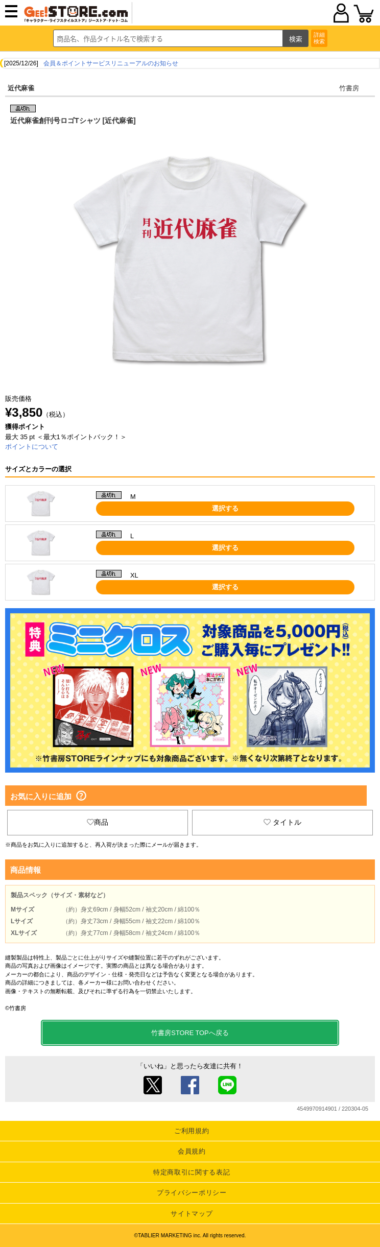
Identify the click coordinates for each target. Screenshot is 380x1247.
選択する (225, 508)
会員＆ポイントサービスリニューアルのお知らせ (110, 63)
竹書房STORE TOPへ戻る (189, 1033)
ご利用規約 (191, 1131)
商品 (97, 822)
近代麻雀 (21, 88)
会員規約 (192, 1151)
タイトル (282, 822)
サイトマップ (191, 1213)
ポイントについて (31, 446)
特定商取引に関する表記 (191, 1172)
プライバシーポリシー (192, 1192)
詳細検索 (319, 38)
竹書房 (349, 88)
